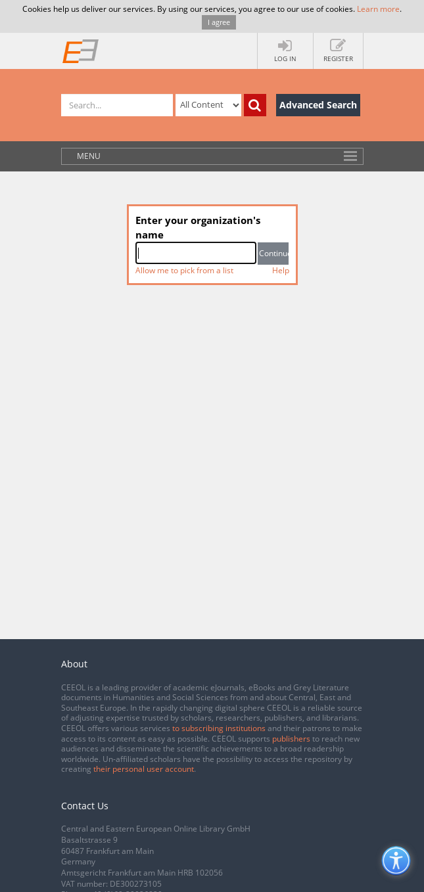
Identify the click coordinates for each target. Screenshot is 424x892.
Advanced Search (318, 105)
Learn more (378, 8)
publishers (291, 738)
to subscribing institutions (219, 728)
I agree (219, 22)
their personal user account (143, 768)
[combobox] (196, 253)
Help (280, 270)
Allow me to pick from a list (184, 270)
